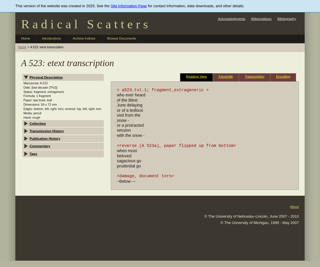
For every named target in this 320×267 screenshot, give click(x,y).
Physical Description (46, 77)
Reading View (196, 76)
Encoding (283, 76)
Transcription (254, 76)
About (294, 206)
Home (25, 38)
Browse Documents (121, 38)
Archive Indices (84, 38)
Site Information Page (129, 6)
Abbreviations (261, 18)
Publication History (45, 138)
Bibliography (286, 18)
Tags (33, 154)
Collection (38, 123)
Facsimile (226, 76)
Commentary (40, 146)
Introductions (51, 38)
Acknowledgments (231, 18)
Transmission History (47, 131)
